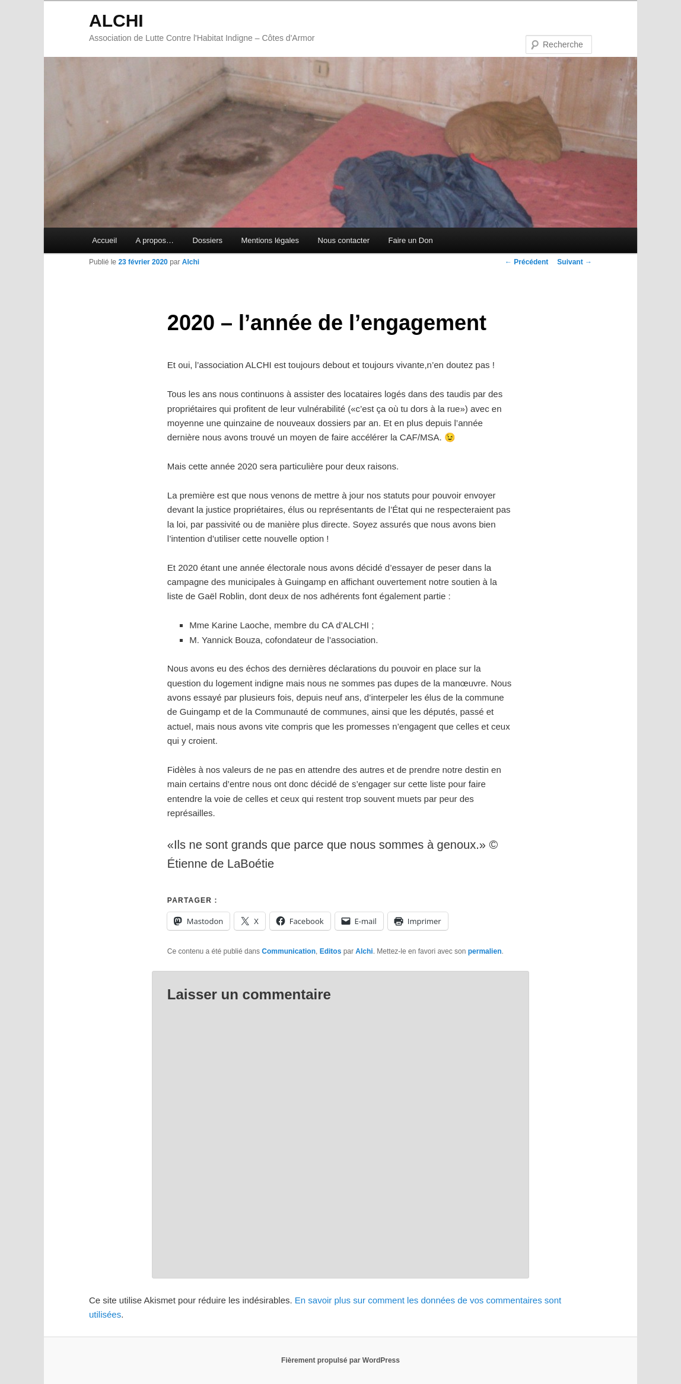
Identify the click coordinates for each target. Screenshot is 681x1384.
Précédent (526, 262)
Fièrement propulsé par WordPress (340, 1360)
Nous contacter (344, 240)
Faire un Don (411, 240)
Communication (289, 951)
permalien (485, 951)
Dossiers (207, 240)
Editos (331, 951)
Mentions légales (270, 240)
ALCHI (116, 20)
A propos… (155, 240)
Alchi (190, 262)
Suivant (574, 262)
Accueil (104, 240)
